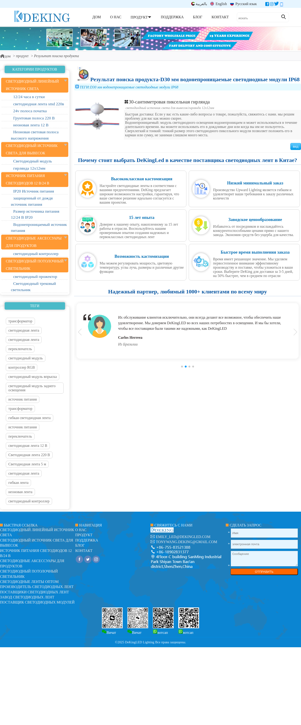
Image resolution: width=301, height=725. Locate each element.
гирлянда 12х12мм (201, 108)
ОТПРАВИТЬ (264, 571)
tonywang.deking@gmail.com (186, 542)
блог (80, 545)
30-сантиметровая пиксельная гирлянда (167, 101)
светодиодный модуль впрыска (32, 377)
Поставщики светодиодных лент (34, 592)
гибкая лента (18, 483)
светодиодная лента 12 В (27, 446)
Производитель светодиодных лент (37, 587)
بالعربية (199, 4)
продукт (22, 56)
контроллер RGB (21, 367)
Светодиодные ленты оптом (29, 582)
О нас (81, 530)
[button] (182, 366)
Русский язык (243, 4)
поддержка (86, 540)
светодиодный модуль (25, 358)
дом (5, 56)
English (218, 4)
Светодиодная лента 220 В (29, 455)
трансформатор (20, 321)
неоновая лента (20, 492)
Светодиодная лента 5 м (27, 464)
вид (295, 146)
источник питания (22, 399)
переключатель (20, 349)
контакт (83, 551)
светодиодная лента (23, 330)
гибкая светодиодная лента (29, 418)
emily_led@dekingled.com (183, 537)
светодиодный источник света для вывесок (156, 108)
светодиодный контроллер (29, 501)
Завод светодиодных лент (27, 597)
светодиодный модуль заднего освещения (32, 388)
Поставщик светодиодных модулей (37, 602)
